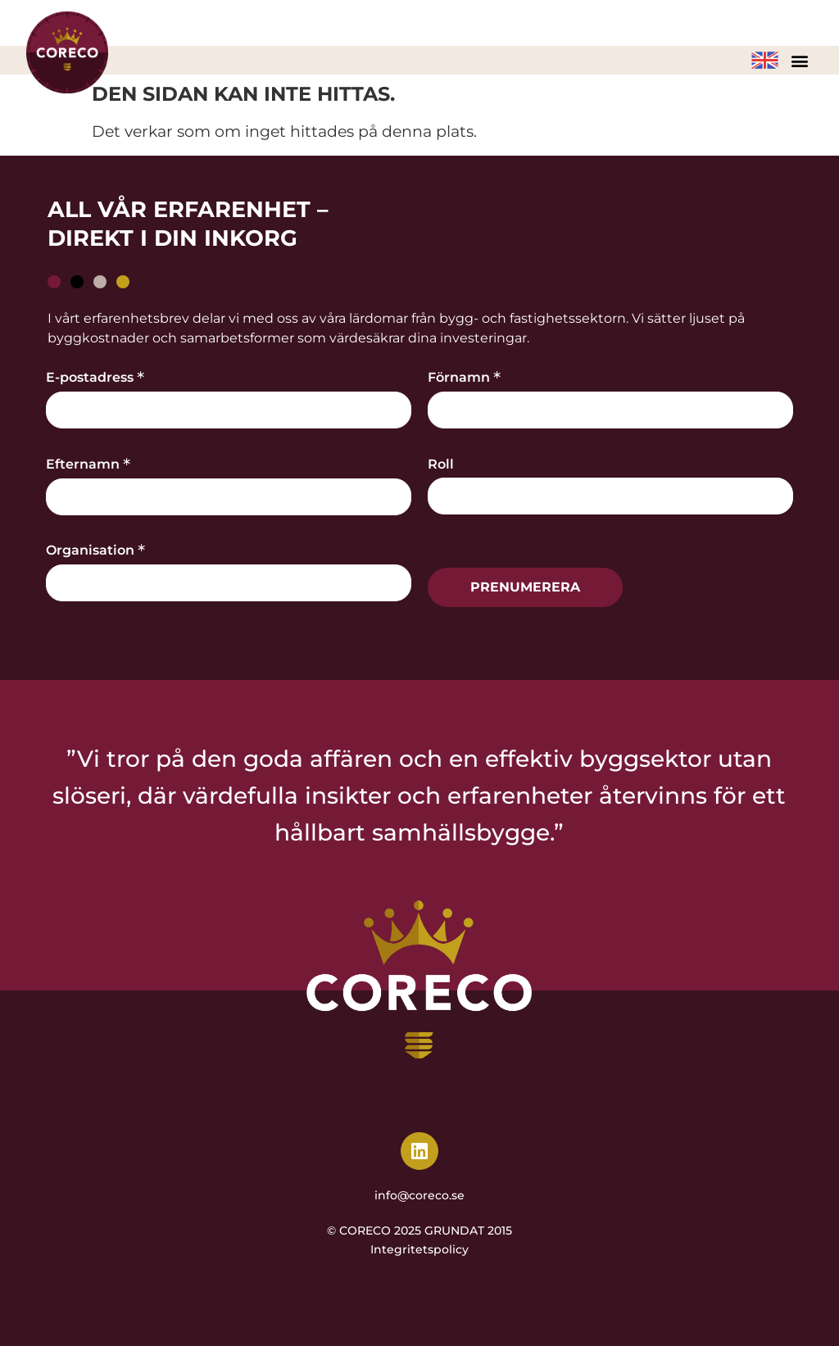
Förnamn (464, 376)
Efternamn (88, 463)
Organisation (95, 549)
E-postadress (95, 376)
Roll (441, 464)
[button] (799, 60)
